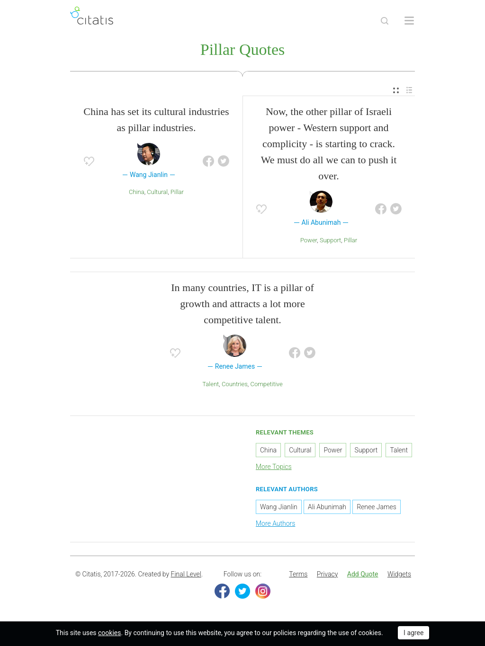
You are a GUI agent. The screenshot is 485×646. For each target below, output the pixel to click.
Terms (298, 574)
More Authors (275, 523)
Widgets (399, 574)
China (136, 191)
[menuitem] (396, 91)
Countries (235, 384)
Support (330, 240)
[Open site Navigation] (409, 21)
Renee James (376, 507)
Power (308, 240)
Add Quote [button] (362, 574)
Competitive (266, 384)
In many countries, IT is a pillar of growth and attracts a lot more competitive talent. (242, 304)
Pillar (177, 191)
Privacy (327, 574)
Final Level (186, 574)
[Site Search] (384, 21)
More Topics (274, 466)
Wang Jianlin (278, 507)
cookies (109, 633)
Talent (210, 384)
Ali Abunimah (327, 507)
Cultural (157, 191)
